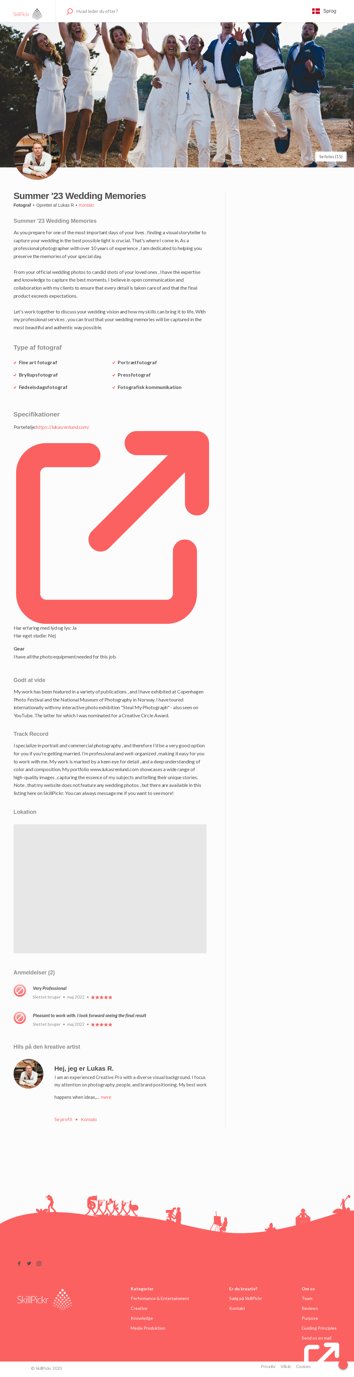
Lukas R (66, 205)
